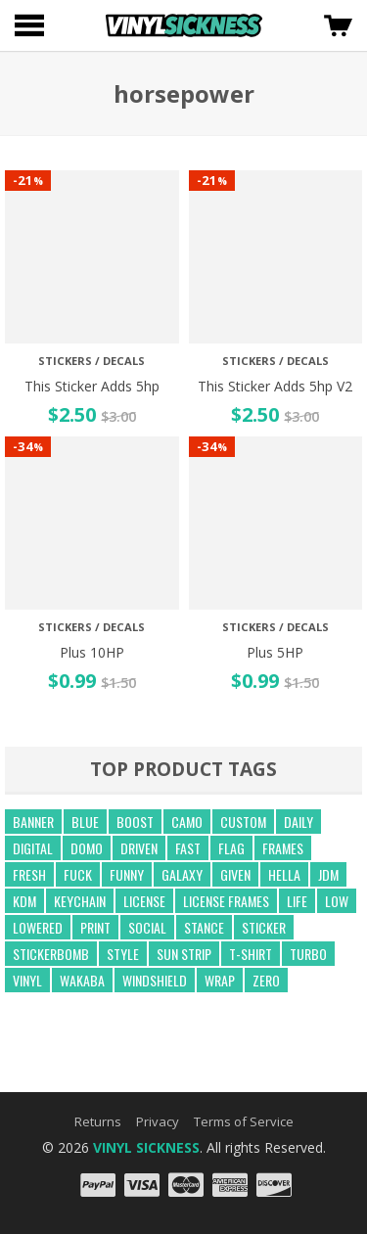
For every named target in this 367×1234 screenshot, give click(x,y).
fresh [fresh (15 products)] (29, 874)
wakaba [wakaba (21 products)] (82, 980)
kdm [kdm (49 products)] (24, 901)
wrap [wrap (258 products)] (220, 980)
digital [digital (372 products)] (33, 848)
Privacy (157, 1121)
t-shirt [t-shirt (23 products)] (250, 953)
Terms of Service (244, 1121)
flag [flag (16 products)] (231, 848)
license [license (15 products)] (144, 901)
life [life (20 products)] (297, 901)
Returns (97, 1121)
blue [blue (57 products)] (85, 821)
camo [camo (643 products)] (187, 821)
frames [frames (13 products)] (282, 848)
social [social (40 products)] (147, 927)
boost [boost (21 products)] (135, 821)
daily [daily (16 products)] (298, 821)
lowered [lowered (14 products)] (38, 927)
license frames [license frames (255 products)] (226, 901)
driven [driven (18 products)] (139, 848)
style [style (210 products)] (123, 953)
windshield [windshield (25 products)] (154, 980)
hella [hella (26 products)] (284, 874)
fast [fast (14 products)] (188, 848)
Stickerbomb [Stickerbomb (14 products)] (51, 953)
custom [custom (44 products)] (243, 821)
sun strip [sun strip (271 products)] (184, 953)
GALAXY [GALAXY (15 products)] (182, 874)
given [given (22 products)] (235, 874)
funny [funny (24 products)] (127, 874)
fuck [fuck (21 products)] (78, 874)
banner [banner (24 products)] (33, 821)
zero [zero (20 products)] (266, 980)
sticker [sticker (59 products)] (264, 927)
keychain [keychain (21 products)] (80, 901)
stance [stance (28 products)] (204, 927)
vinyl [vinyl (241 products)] (27, 980)
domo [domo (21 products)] (86, 848)
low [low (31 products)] (336, 901)
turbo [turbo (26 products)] (308, 953)
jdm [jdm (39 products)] (328, 874)
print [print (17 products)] (95, 927)
